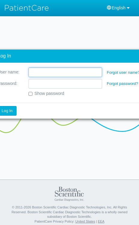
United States (85, 221)
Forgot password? (122, 83)
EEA (101, 221)
